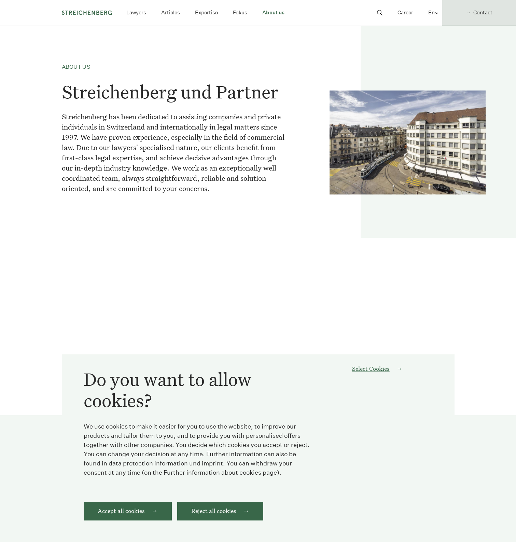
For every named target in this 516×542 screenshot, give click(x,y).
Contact (482, 12)
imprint (212, 470)
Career (405, 12)
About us (273, 12)
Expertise (206, 12)
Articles (170, 12)
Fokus (240, 12)
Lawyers (136, 12)
